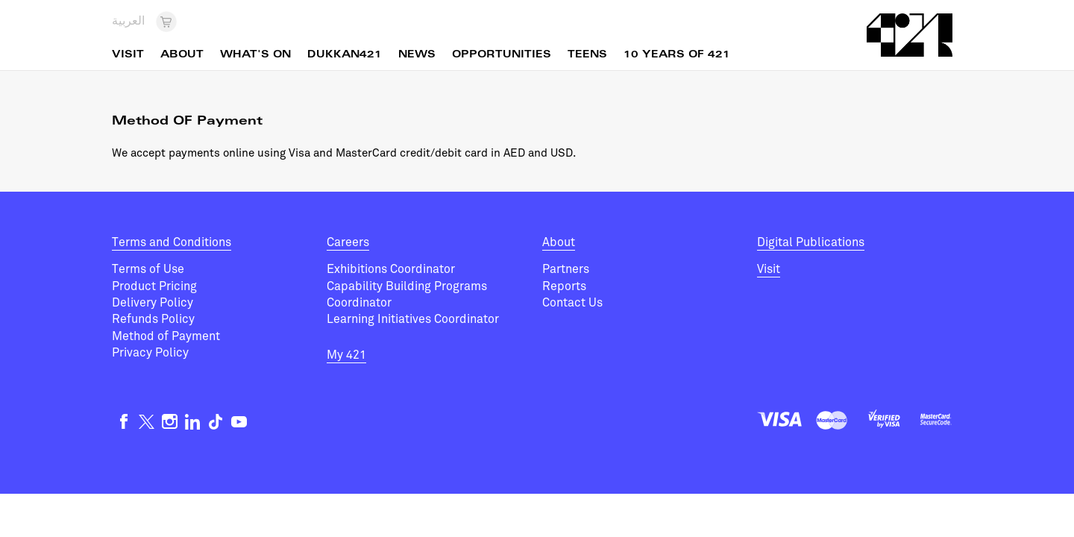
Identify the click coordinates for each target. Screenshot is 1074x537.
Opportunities (501, 55)
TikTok (216, 422)
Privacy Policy (150, 352)
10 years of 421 (677, 55)
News (417, 55)
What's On (255, 55)
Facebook (123, 422)
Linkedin (193, 422)
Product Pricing (154, 286)
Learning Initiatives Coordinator (413, 319)
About (558, 242)
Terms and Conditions (171, 242)
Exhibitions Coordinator (391, 269)
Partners (565, 269)
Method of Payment (166, 336)
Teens (587, 55)
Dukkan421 (344, 55)
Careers (348, 242)
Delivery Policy (152, 302)
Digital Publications (810, 242)
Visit (768, 269)
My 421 (346, 355)
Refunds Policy (153, 319)
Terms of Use (148, 269)
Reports (564, 286)
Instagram (170, 422)
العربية (128, 22)
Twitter (146, 422)
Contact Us (572, 302)
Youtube (239, 422)
